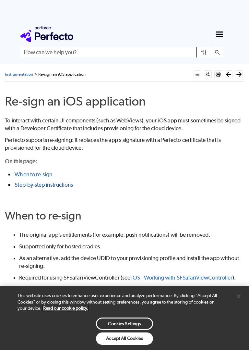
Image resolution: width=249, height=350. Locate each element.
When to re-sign (33, 174)
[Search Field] (121, 52)
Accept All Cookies (124, 338)
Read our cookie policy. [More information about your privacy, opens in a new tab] (65, 308)
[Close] (238, 296)
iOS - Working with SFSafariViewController (181, 277)
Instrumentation (19, 74)
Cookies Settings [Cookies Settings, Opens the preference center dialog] (124, 323)
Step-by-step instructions (44, 184)
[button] (203, 52)
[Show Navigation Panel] (219, 34)
